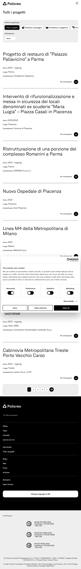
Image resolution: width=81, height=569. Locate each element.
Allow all (66, 308)
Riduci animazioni (12, 415)
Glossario (6, 480)
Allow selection (40, 308)
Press (5, 468)
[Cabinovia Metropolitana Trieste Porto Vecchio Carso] (40, 363)
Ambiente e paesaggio (32, 28)
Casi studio (7, 447)
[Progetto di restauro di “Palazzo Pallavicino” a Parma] (40, 67)
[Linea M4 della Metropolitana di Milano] (40, 241)
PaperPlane (50, 566)
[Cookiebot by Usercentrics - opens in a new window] (68, 259)
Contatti (6, 435)
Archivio (6, 472)
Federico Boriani (32, 566)
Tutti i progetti (12, 28)
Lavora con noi (9, 440)
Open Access (8, 484)
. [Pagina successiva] (51, 388)
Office (5, 426)
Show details (69, 301)
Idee (4, 463)
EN (49, 494)
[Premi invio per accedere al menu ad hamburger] (77, 3)
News (5, 459)
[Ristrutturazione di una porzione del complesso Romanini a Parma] (40, 162)
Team (5, 431)
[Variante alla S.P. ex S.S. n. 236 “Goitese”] (40, 321)
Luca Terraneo (58, 564)
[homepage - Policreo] (12, 3)
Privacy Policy (41, 560)
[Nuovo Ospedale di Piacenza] (40, 202)
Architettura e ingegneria (57, 28)
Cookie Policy (53, 560)
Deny (15, 308)
